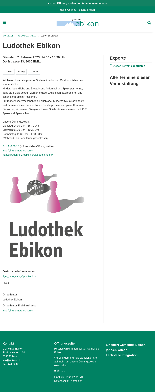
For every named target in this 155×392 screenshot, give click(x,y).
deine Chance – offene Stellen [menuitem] (78, 9)
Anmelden (76, 381)
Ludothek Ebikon (49, 36)
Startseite (8, 36)
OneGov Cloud (62, 377)
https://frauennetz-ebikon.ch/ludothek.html (28, 154)
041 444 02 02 (11, 364)
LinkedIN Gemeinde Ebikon (125, 344)
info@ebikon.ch (11, 360)
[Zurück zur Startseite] (77, 22)
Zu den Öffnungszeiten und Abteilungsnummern (77, 3)
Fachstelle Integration (121, 355)
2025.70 (78, 377)
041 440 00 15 (11, 146)
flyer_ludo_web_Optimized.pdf (20, 276)
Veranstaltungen (27, 36)
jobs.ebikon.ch (116, 350)
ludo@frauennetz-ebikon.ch (18, 150)
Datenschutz (61, 381)
